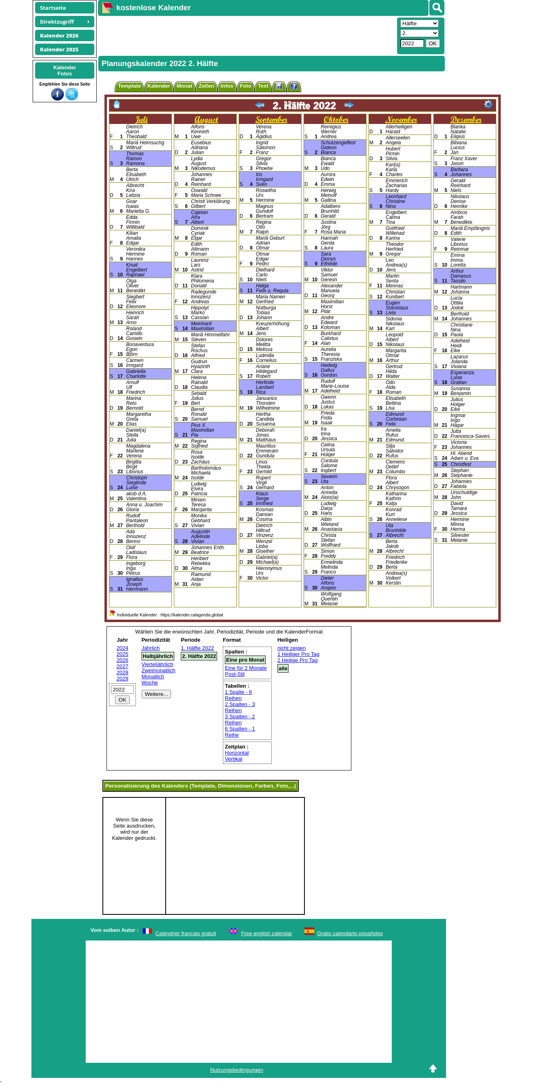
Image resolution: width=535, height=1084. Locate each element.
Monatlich (153, 676)
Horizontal (237, 753)
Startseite (53, 7)
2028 (123, 672)
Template (129, 86)
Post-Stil (234, 674)
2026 (123, 660)
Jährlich (151, 648)
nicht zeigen (291, 648)
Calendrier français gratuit (185, 933)
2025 (123, 654)
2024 (123, 648)
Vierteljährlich (157, 664)
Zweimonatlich (158, 670)
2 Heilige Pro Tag (297, 660)
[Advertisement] (246, 35)
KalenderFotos (64, 70)
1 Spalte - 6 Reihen (238, 695)
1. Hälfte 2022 (197, 648)
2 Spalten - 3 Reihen (240, 707)
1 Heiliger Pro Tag (298, 654)
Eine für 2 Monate (246, 668)
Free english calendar (266, 933)
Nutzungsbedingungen (236, 1070)
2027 (123, 666)
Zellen (206, 86)
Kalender (158, 86)
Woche (150, 683)
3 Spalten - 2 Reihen (240, 719)
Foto (245, 86)
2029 (123, 679)
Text (263, 86)
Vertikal (233, 759)
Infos (227, 86)
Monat (184, 86)
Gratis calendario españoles (350, 933)
